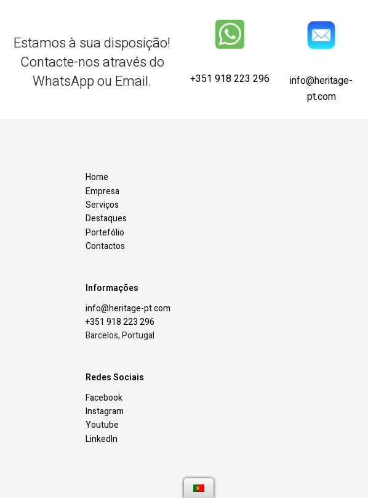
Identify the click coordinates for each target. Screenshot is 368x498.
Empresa (102, 191)
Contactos (105, 246)
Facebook (104, 397)
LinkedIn (102, 439)
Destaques (106, 218)
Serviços (102, 204)
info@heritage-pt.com (321, 91)
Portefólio (105, 232)
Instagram (105, 411)
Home (97, 177)
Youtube (102, 424)
